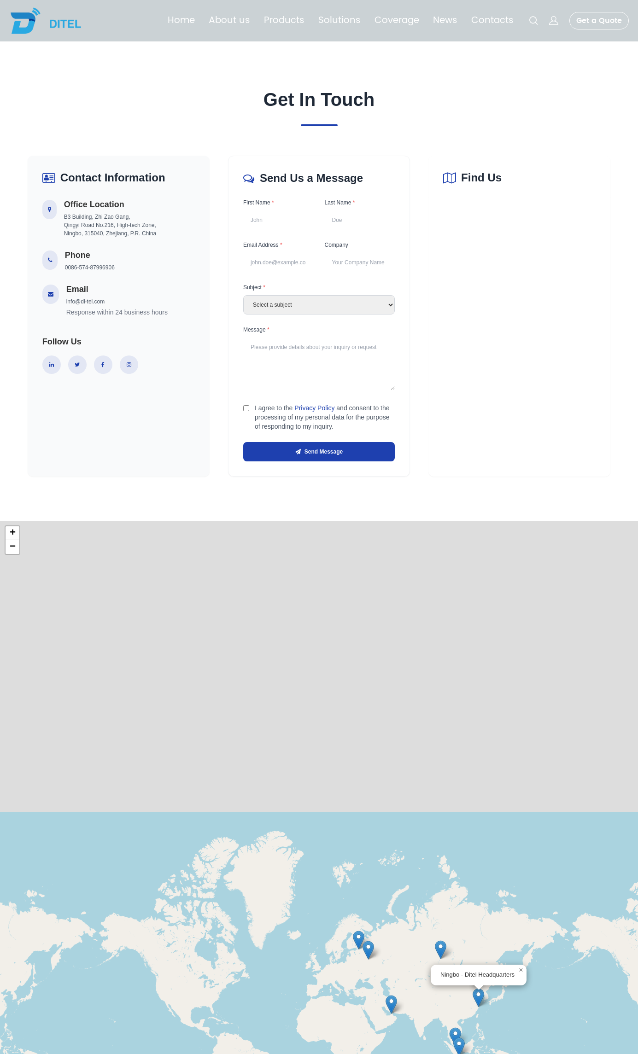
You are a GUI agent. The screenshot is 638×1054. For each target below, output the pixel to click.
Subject (254, 289)
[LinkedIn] (51, 364)
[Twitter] (77, 364)
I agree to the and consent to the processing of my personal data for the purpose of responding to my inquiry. (322, 420)
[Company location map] (519, 356)
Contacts (492, 21)
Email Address (262, 246)
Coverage (397, 21)
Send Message (319, 455)
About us (229, 21)
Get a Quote (599, 21)
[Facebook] (103, 364)
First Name (258, 202)
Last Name (339, 202)
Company (336, 246)
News (445, 21)
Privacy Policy (314, 410)
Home (181, 21)
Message (256, 331)
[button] (478, 1001)
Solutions (339, 21)
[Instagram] (129, 364)
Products (284, 21)
